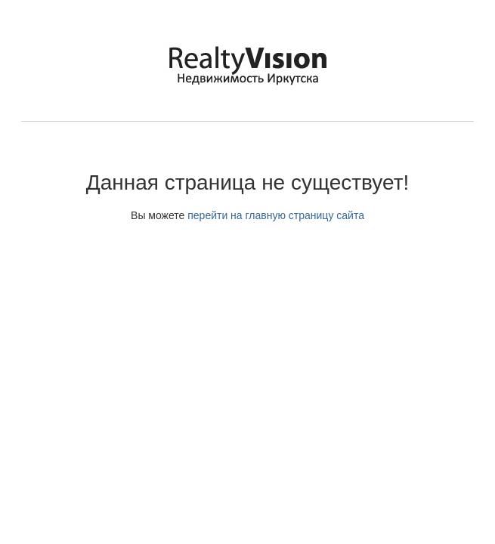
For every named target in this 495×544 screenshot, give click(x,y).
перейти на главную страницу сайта (275, 215)
